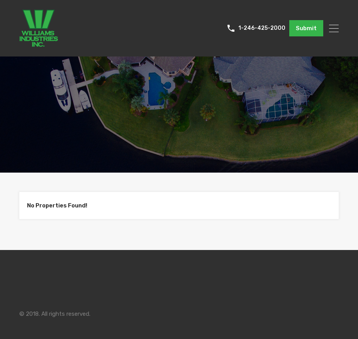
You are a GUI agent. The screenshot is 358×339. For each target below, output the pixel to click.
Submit (306, 28)
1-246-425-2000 (261, 28)
